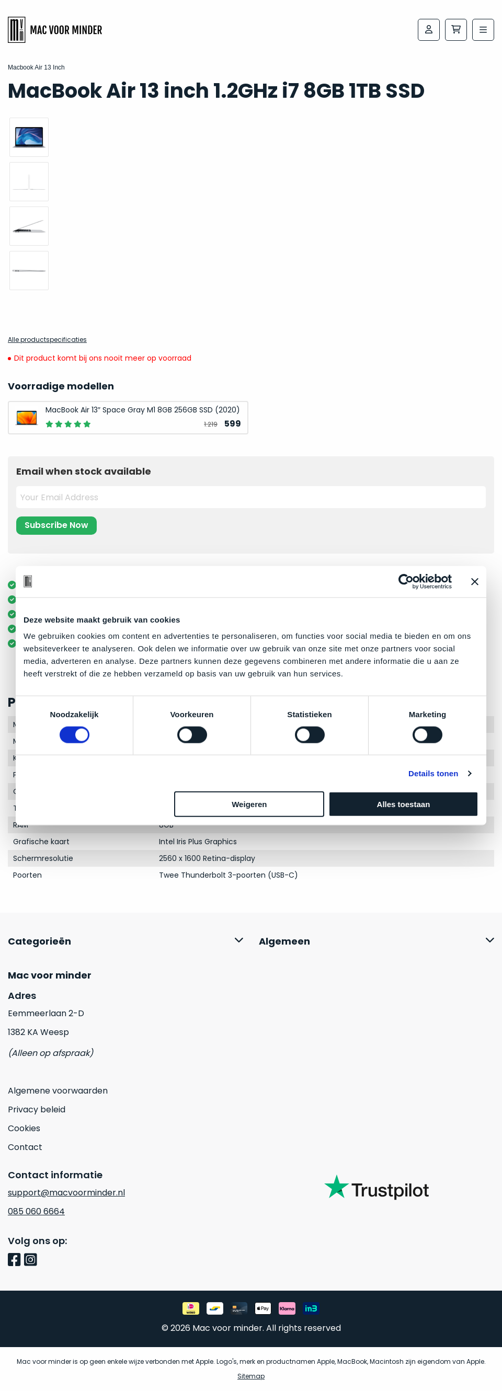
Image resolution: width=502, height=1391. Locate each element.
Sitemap (251, 1376)
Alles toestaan (403, 804)
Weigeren (249, 804)
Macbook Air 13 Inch (36, 67)
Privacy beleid (36, 1109)
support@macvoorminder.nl (66, 1193)
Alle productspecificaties (47, 339)
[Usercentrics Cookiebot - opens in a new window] (406, 581)
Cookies (24, 1128)
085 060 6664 (36, 1211)
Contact (25, 1147)
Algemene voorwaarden (58, 1091)
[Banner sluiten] (474, 581)
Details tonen (433, 772)
